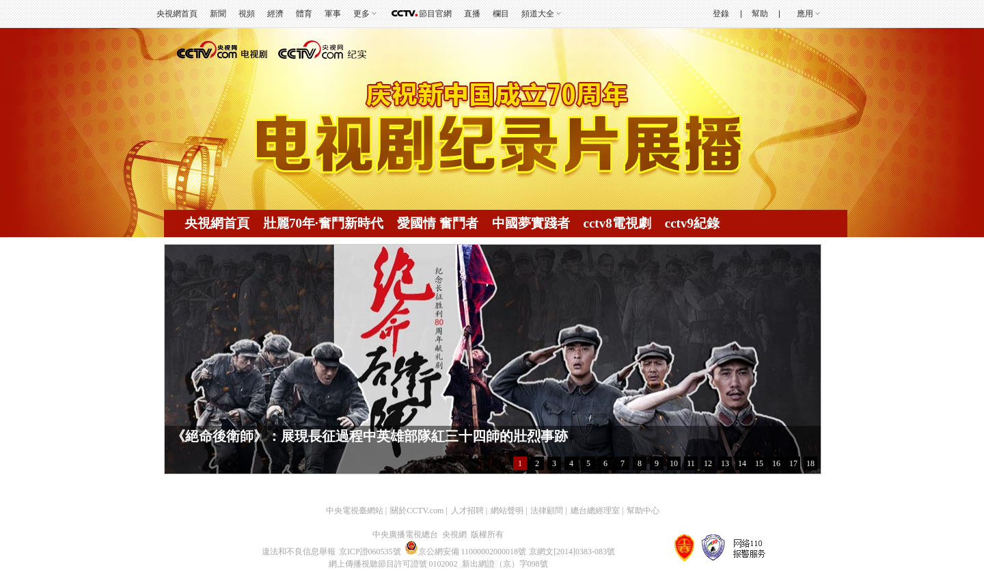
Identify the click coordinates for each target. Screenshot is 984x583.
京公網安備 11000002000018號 (466, 551)
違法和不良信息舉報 (299, 551)
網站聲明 (507, 510)
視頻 (246, 13)
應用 (805, 13)
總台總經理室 (595, 510)
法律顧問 (546, 510)
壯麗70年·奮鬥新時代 (323, 223)
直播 (472, 13)
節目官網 (435, 13)
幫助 (760, 13)
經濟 (275, 13)
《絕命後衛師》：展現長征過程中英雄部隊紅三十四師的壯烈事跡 (370, 436)
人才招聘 (467, 510)
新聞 (218, 13)
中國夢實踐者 (531, 223)
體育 (304, 13)
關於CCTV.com (416, 510)
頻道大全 (537, 13)
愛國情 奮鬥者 (437, 223)
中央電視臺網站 (354, 510)
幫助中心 (643, 510)
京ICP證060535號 (370, 551)
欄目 (501, 13)
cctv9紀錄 (692, 223)
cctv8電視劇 (617, 223)
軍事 (333, 13)
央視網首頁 (176, 13)
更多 (361, 13)
